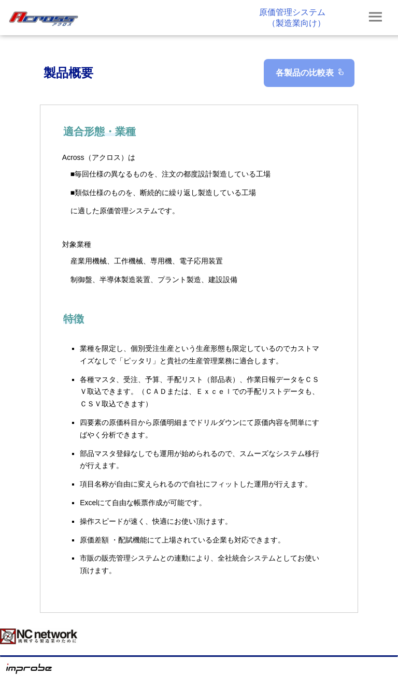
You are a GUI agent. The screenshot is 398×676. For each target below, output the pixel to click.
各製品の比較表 (311, 72)
